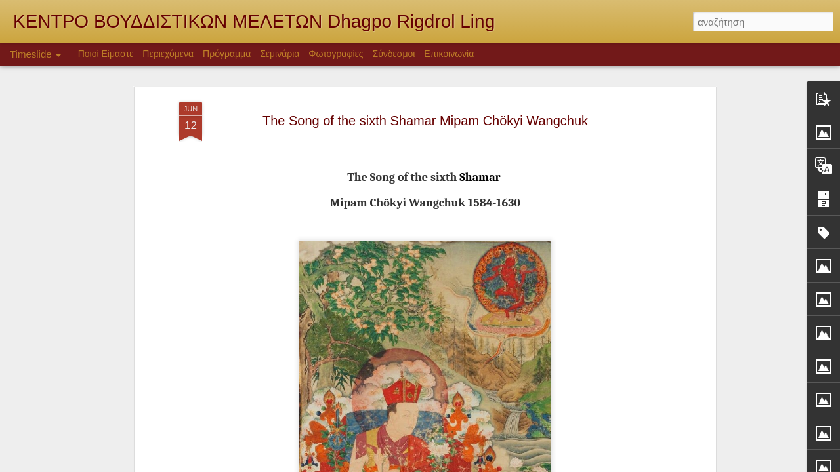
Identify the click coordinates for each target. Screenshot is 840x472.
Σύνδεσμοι (394, 54)
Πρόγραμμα (227, 54)
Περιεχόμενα (168, 54)
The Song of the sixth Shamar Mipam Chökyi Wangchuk (425, 109)
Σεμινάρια (279, 54)
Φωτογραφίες (335, 54)
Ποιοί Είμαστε (106, 54)
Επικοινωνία (449, 54)
